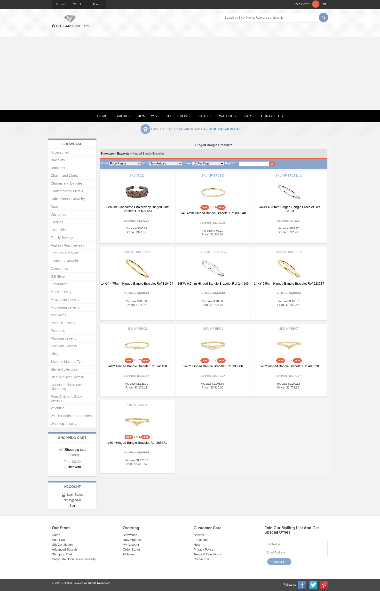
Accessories (60, 152)
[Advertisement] (190, 74)
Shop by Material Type (67, 362)
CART (248, 116)
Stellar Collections (64, 369)
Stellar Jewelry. (73, 583)
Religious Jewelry (64, 346)
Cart (323, 4)
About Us (58, 540)
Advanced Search (64, 549)
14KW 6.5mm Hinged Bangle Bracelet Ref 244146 (213, 283)
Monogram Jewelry (65, 307)
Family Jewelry (62, 238)
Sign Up (97, 4)
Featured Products (65, 253)
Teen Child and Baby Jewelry (66, 398)
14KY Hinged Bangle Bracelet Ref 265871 (137, 442)
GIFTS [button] (204, 116)
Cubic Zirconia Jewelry (68, 199)
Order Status (132, 549)
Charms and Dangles (67, 183)
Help (197, 544)
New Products (132, 540)
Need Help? (301, 4)
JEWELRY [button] (148, 116)
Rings (55, 354)
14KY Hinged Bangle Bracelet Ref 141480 (137, 366)
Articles (199, 535)
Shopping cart (75, 449)
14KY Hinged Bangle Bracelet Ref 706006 (213, 366)
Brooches (58, 168)
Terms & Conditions (207, 554)
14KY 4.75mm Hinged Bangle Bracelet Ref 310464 (137, 283)
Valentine (57, 408)
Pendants (58, 331)
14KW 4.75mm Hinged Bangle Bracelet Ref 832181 (289, 209)
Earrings (57, 222)
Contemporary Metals (67, 191)
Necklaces (58, 315)
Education (201, 540)
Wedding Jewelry (63, 424)
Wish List (79, 4)
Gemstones (59, 269)
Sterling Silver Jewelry (67, 377)
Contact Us (201, 559)
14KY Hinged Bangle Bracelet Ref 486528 (289, 366)
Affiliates (129, 554)
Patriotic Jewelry (63, 323)
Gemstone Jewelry (65, 261)
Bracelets (123, 153)
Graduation (59, 284)
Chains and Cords (64, 176)
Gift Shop (58, 276)
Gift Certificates (62, 544)
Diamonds (58, 214)
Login (73, 505)
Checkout (74, 467)
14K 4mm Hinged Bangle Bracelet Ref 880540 (213, 213)
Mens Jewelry (61, 292)
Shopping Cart (62, 554)
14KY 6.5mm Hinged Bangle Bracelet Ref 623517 (289, 283)
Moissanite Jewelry (65, 300)
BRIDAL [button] (123, 116)
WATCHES (227, 116)
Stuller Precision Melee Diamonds (68, 387)
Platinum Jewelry (63, 338)
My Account (131, 544)
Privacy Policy (203, 549)
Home (56, 535)
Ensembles (59, 230)
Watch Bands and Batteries (71, 416)
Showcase (107, 153)
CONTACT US (272, 116)
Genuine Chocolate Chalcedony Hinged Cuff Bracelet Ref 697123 (137, 209)
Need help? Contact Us (224, 129)
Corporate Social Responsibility (74, 559)
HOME (102, 116)
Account (61, 4)
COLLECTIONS (178, 116)
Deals (55, 207)
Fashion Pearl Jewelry (67, 245)
